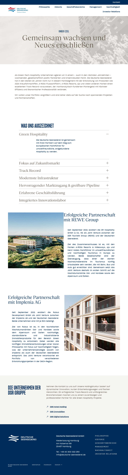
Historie (58, 7)
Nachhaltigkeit (113, 7)
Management (96, 7)
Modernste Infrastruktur (38, 178)
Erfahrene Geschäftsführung (42, 193)
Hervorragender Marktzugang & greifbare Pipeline (59, 185)
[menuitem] (58, 464)
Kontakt (116, 2)
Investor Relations (111, 12)
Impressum (47, 464)
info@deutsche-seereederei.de (71, 455)
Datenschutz (36, 464)
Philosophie (44, 7)
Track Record (30, 171)
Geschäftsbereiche (76, 7)
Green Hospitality (33, 134)
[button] (64, 134)
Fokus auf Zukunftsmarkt (39, 163)
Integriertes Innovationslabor (42, 200)
